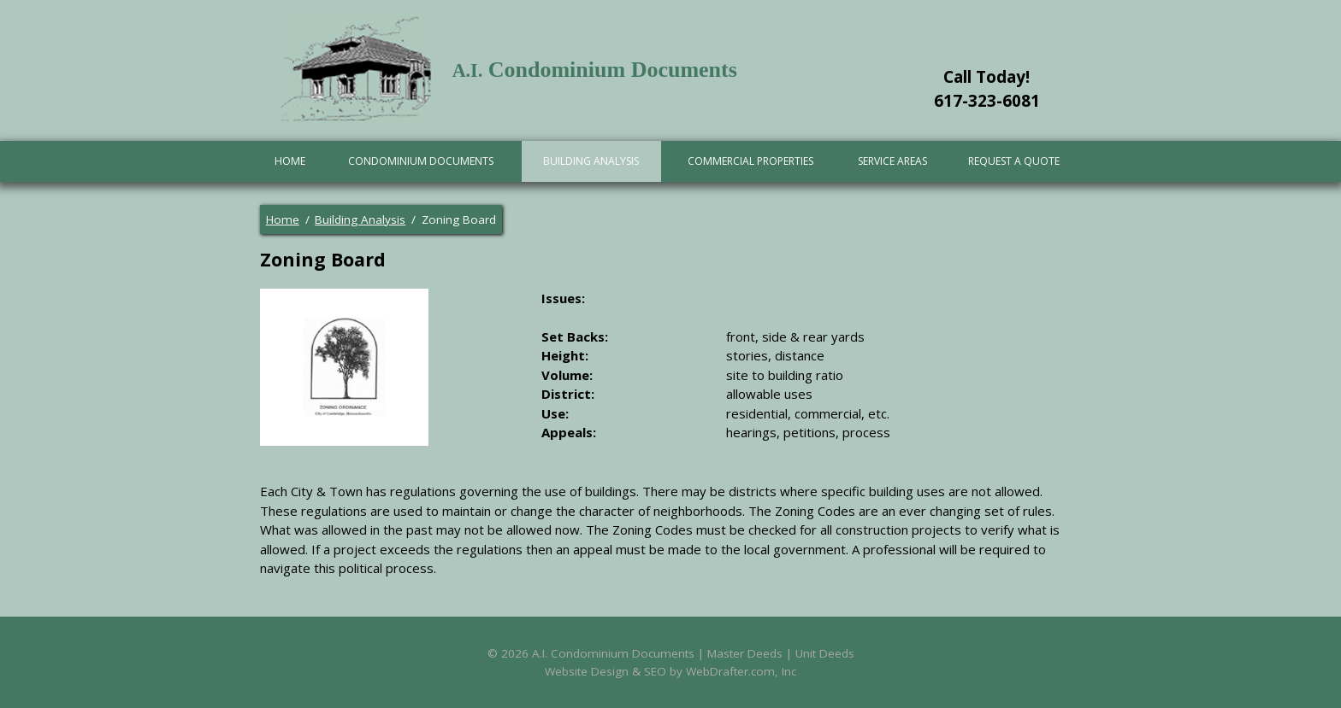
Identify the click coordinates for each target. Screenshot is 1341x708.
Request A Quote (1014, 161)
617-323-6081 (987, 101)
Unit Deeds (824, 653)
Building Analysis (591, 161)
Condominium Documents (420, 161)
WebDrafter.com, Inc (741, 671)
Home (290, 161)
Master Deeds (745, 653)
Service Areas (892, 161)
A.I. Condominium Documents (613, 653)
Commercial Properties (750, 161)
